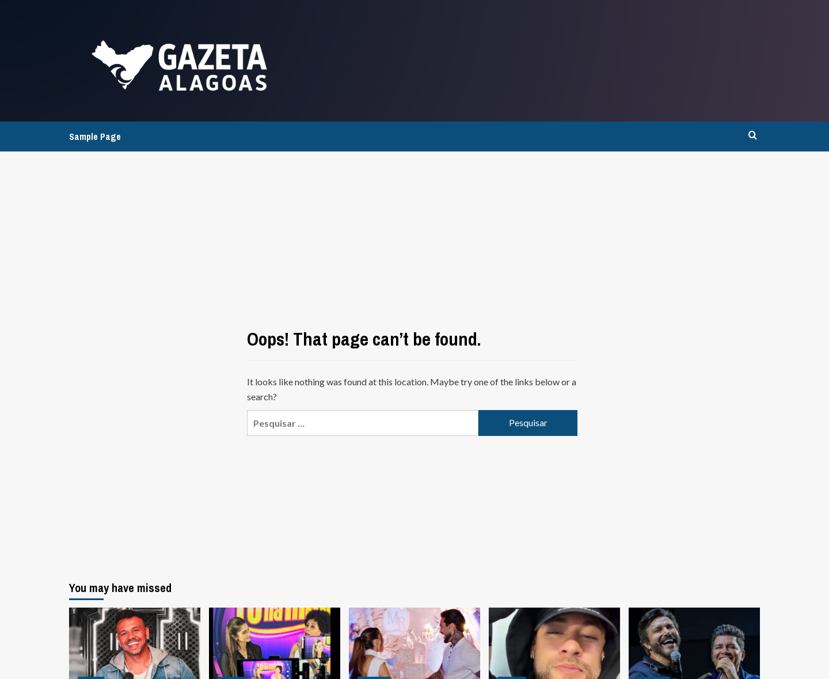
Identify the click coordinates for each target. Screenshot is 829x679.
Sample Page (95, 136)
